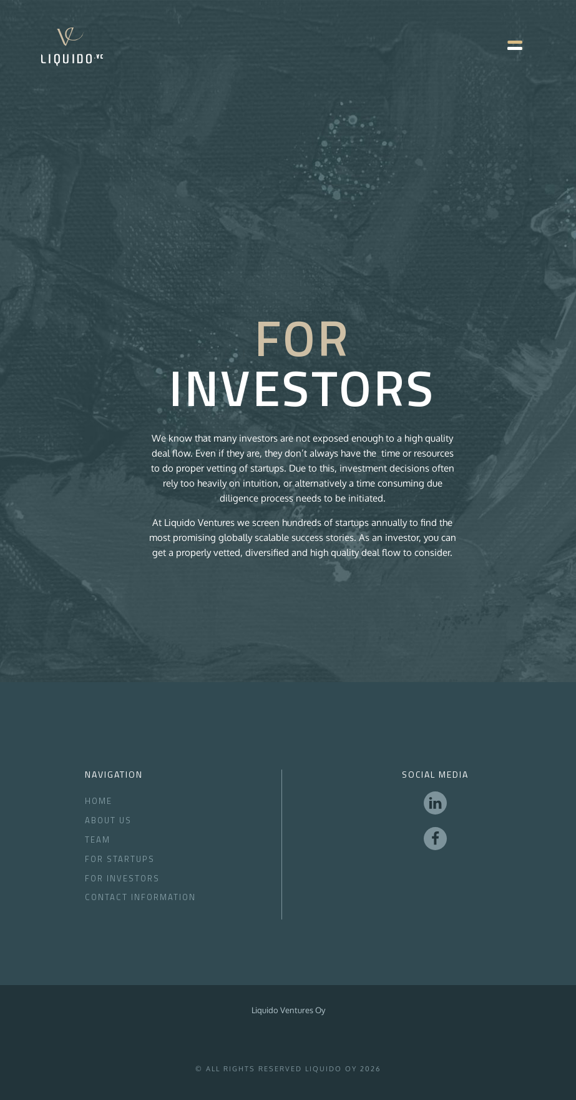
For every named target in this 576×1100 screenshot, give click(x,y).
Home (98, 801)
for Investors (122, 878)
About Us (108, 820)
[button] (508, 47)
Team (97, 839)
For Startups (120, 859)
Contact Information (140, 897)
